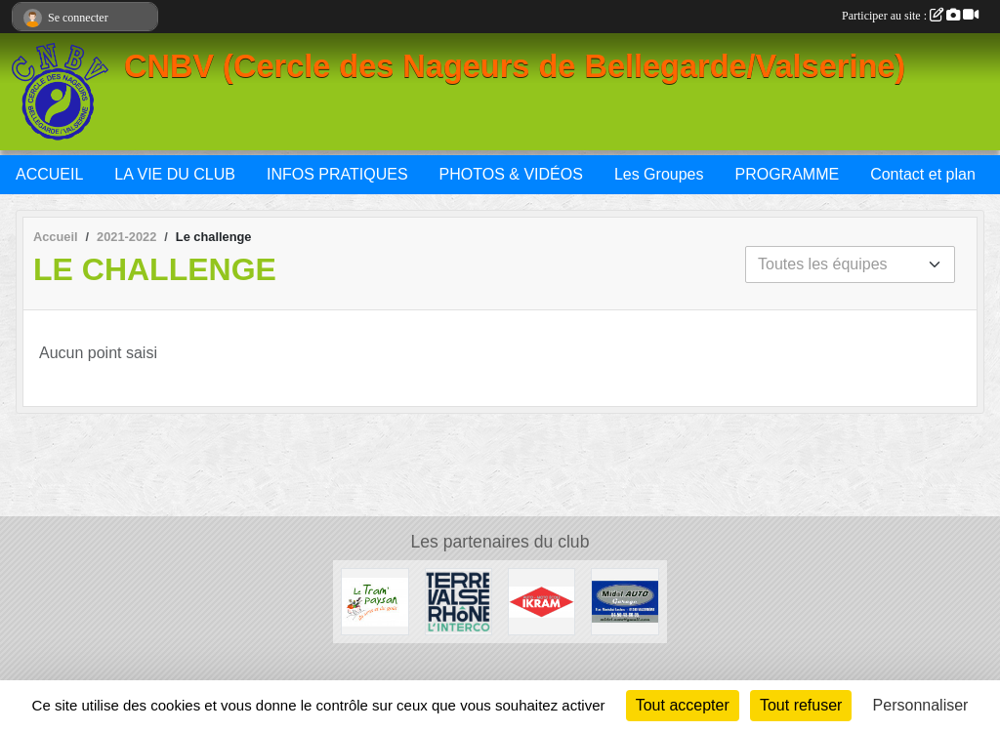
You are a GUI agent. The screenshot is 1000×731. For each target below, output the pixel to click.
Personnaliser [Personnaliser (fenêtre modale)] (921, 705)
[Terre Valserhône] (458, 600)
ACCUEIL (49, 174)
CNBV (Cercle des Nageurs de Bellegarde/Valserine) (514, 66)
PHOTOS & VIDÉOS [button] (511, 174)
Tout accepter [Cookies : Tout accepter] (682, 705)
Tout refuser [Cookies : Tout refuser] (801, 705)
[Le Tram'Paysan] (374, 600)
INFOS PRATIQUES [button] (337, 174)
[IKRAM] (541, 600)
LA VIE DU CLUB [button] (174, 174)
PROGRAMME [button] (786, 174)
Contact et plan (923, 174)
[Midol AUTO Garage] (624, 600)
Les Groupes (659, 174)
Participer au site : (910, 15)
